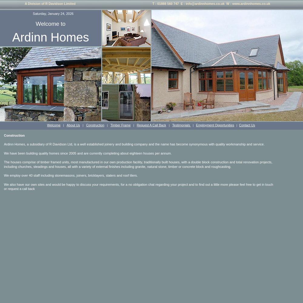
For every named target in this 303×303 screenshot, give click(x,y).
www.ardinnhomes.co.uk (251, 3)
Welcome (53, 125)
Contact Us (247, 125)
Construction (95, 125)
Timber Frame (120, 125)
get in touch (264, 184)
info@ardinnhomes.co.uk (205, 3)
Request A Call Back (151, 125)
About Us (73, 125)
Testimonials (181, 125)
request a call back (21, 189)
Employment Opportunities (215, 125)
